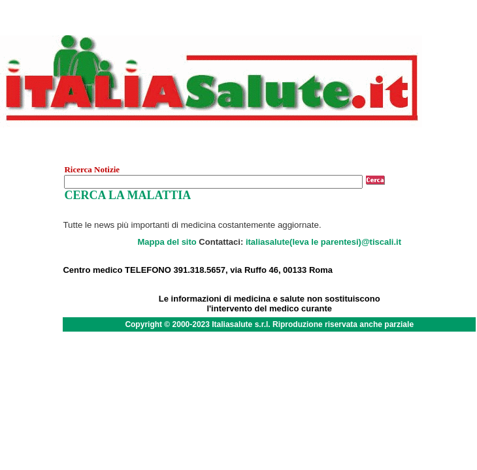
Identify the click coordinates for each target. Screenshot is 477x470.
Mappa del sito (166, 242)
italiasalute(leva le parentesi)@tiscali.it (323, 242)
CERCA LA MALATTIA (127, 195)
